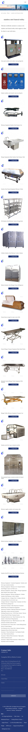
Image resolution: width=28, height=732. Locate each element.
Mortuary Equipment (5, 583)
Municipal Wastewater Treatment (18, 609)
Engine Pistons (5, 722)
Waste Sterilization (10, 632)
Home (8, 13)
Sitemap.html (18, 710)
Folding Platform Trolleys (16, 719)
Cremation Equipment (15, 583)
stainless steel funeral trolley (17, 13)
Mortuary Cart (14, 586)
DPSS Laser (8, 725)
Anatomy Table (14, 590)
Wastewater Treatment (5, 605)
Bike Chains (17, 716)
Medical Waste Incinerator (12, 635)
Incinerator (3, 632)
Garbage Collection (5, 598)
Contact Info (6, 650)
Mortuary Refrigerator (15, 594)
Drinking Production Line (6, 613)
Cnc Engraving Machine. (7, 716)
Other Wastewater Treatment (17, 605)
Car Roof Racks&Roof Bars (16, 722)
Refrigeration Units (6, 728)
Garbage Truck (13, 598)
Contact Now (14, 64)
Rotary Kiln (13, 624)
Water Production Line (17, 617)
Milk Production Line (17, 620)
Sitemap (13, 710)
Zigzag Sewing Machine (18, 725)
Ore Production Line (5, 624)
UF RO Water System (17, 613)
